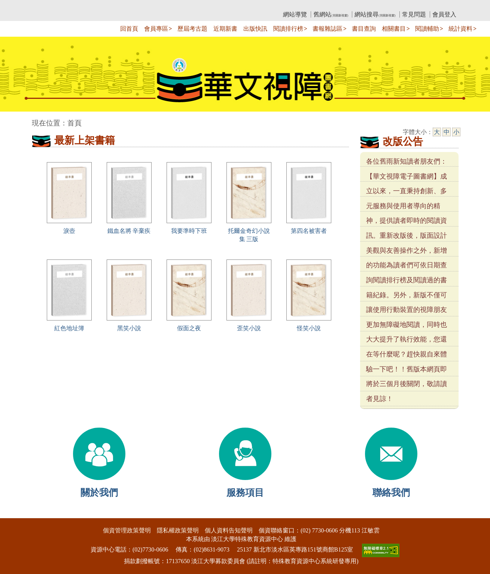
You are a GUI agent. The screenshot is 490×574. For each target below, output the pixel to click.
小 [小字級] (456, 132)
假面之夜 (189, 328)
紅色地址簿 (69, 328)
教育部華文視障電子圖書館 (98, 6)
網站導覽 (295, 14)
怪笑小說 (309, 328)
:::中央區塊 (14, 119)
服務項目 (245, 492)
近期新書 (225, 28)
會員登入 (444, 14)
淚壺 (69, 231)
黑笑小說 (129, 328)
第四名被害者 (309, 231)
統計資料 (460, 28)
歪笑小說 (249, 328)
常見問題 (414, 14)
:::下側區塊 (14, 513)
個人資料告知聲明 (229, 530)
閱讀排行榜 (288, 28)
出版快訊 (255, 28)
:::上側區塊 (46, 6)
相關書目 (394, 28)
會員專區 (156, 28)
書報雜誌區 (328, 28)
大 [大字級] (437, 132)
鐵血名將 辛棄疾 (129, 231)
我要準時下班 (189, 231)
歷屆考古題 (192, 28)
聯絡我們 (391, 492)
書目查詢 (364, 28)
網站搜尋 (374, 14)
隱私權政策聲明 (178, 530)
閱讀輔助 (427, 28)
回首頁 (129, 28)
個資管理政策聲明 (127, 530)
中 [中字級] (447, 132)
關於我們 (99, 492)
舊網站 (330, 14)
